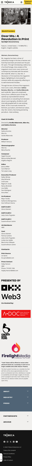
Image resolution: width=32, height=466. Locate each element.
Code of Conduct (8, 460)
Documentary (13, 55)
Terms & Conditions (9, 453)
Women (4, 55)
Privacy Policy (7, 457)
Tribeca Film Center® (9, 450)
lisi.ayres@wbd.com (7, 258)
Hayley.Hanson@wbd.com (9, 270)
